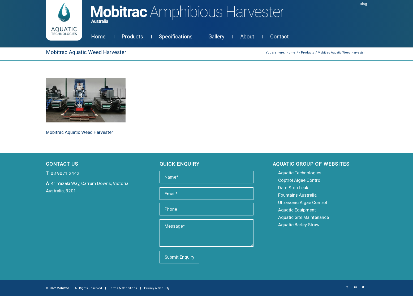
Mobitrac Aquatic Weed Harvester (86, 52)
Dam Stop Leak (293, 187)
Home (290, 52)
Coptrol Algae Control (299, 180)
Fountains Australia (297, 195)
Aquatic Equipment (297, 210)
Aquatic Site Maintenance (303, 217)
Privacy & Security (156, 288)
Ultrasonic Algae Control (302, 202)
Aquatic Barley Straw (299, 224)
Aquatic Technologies (299, 172)
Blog (363, 4)
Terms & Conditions (123, 288)
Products (307, 52)
